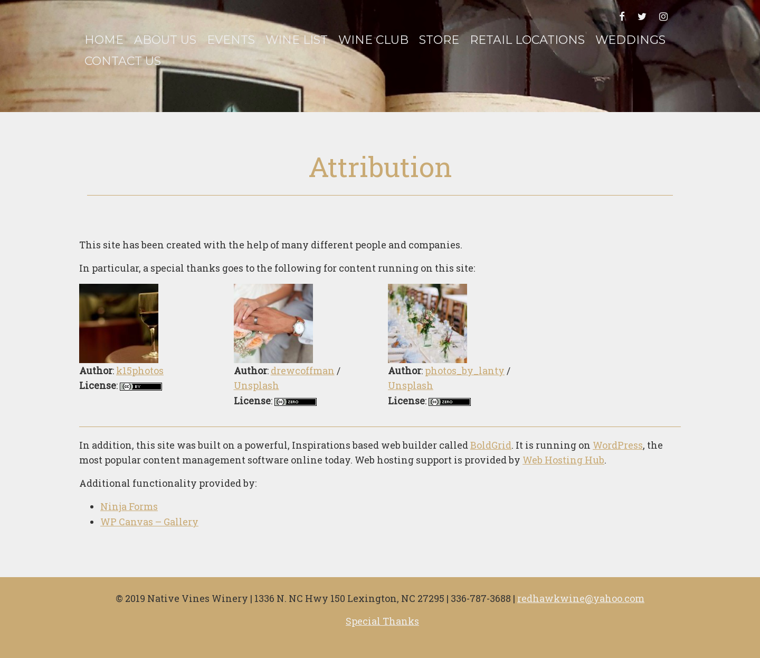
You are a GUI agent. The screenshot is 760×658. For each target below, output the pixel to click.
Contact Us (122, 61)
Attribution (380, 166)
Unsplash (256, 385)
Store (439, 40)
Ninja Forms (129, 506)
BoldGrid (490, 445)
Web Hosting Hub (563, 459)
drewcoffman (303, 370)
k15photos (140, 370)
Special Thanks (382, 621)
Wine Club (373, 40)
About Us (165, 40)
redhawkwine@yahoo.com (580, 598)
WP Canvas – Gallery (149, 521)
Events (231, 40)
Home (104, 40)
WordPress (618, 445)
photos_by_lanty (465, 370)
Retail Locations (527, 40)
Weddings (630, 40)
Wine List (296, 40)
